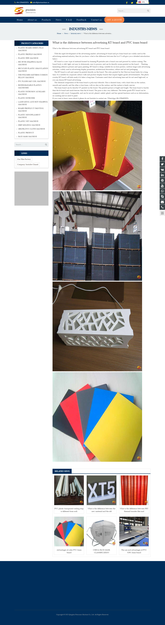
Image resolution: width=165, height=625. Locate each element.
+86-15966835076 (22, 2)
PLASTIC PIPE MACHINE (28, 58)
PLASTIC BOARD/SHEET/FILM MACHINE (30, 49)
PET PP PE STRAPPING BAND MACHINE (30, 63)
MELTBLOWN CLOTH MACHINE (31, 129)
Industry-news (82, 29)
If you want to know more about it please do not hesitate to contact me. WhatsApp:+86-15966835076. (91, 98)
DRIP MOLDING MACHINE (29, 125)
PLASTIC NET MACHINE (28, 121)
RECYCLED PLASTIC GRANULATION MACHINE (33, 69)
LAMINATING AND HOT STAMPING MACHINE (33, 103)
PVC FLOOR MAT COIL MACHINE (32, 81)
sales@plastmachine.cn (40, 2)
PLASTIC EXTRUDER (26, 98)
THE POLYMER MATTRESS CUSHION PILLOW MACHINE (33, 76)
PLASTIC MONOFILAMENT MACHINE (29, 116)
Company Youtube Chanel (27, 164)
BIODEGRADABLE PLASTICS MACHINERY (29, 86)
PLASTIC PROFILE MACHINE (30, 54)
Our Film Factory (24, 159)
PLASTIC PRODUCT (26, 133)
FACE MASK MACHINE (27, 137)
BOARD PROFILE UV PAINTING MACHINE (31, 109)
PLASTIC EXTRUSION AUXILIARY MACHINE (31, 93)
